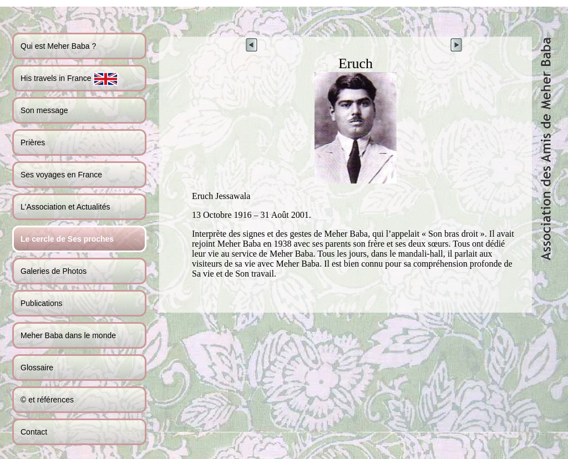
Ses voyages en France (61, 174)
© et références (47, 399)
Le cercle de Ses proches (67, 238)
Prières (33, 142)
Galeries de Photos (54, 271)
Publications (42, 303)
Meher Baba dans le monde (68, 335)
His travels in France (69, 79)
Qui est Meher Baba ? (58, 46)
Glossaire (37, 367)
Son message (44, 110)
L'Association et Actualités (65, 206)
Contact (34, 431)
